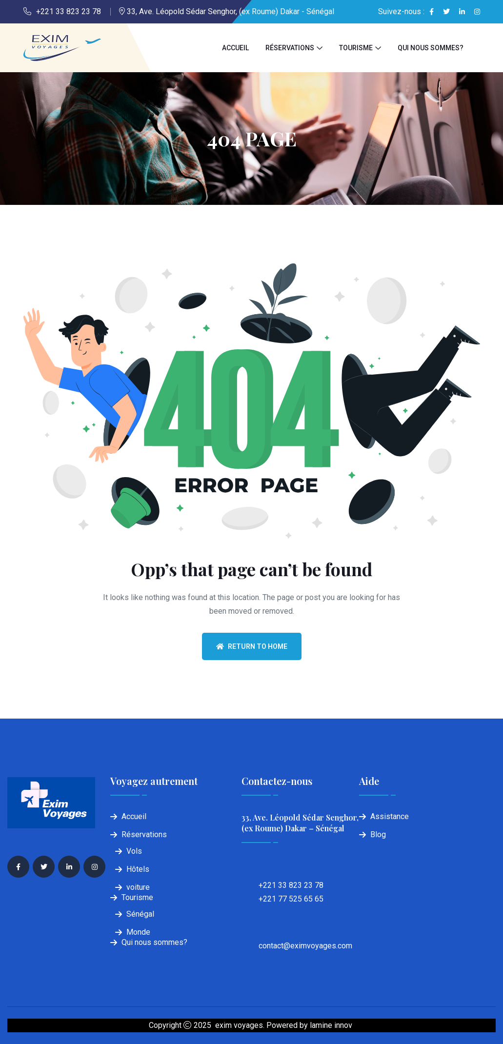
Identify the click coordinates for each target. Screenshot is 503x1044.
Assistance (389, 816)
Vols (134, 851)
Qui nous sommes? (430, 48)
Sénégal (140, 914)
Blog (378, 834)
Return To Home (251, 646)
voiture (138, 887)
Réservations (289, 48)
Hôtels (137, 869)
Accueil (235, 48)
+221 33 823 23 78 (68, 11)
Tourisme (356, 48)
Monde (138, 932)
